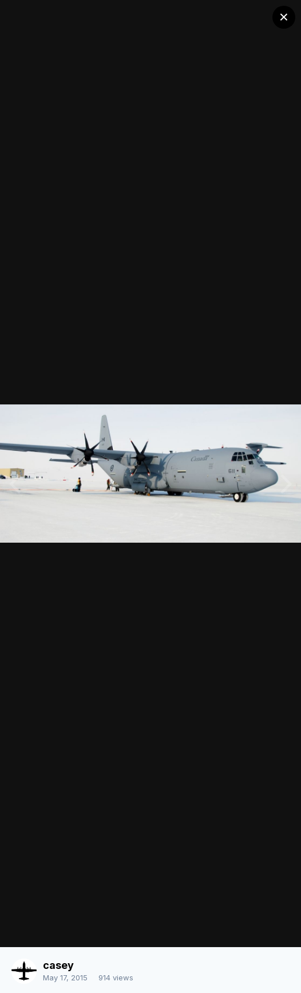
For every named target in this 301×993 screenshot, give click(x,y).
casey (58, 965)
